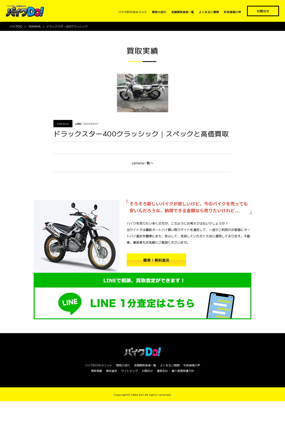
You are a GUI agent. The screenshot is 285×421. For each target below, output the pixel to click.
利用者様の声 (232, 12)
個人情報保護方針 (183, 371)
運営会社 (162, 371)
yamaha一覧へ (142, 163)
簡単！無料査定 (156, 259)
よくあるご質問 (209, 12)
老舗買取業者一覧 (182, 12)
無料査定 (111, 371)
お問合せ (263, 11)
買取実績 (96, 371)
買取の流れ (159, 12)
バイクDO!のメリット (133, 12)
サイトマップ (129, 371)
